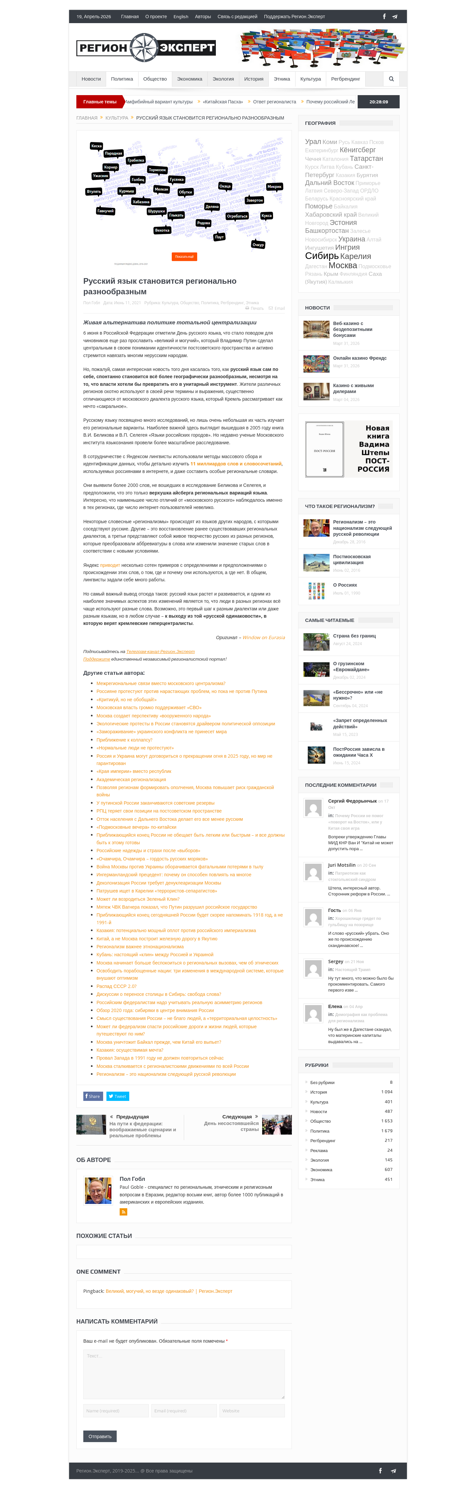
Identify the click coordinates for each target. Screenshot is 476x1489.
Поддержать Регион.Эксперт (294, 16)
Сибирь (322, 255)
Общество (155, 79)
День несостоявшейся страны (231, 1126)
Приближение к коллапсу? (124, 740)
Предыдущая (129, 1117)
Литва (327, 166)
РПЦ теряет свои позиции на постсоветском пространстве (159, 811)
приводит (110, 565)
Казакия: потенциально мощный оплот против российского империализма (176, 930)
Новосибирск (321, 239)
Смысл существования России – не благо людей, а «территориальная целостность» (187, 1018)
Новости (91, 79)
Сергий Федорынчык (352, 801)
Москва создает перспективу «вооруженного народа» (154, 715)
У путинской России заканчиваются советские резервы (156, 803)
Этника (282, 79)
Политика (122, 79)
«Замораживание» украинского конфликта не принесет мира (162, 731)
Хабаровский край (331, 214)
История (253, 79)
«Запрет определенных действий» (360, 723)
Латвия (313, 190)
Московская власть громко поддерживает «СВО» (149, 707)
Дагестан (316, 266)
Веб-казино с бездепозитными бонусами (353, 329)
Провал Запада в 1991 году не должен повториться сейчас (160, 1058)
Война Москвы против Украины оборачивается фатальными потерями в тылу (180, 866)
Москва (343, 265)
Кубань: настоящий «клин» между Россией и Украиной (155, 954)
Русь (344, 142)
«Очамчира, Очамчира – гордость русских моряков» (152, 858)
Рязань (313, 273)
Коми (330, 141)
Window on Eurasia (263, 637)
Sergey (335, 961)
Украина (351, 238)
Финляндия (353, 273)
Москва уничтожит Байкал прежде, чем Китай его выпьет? (159, 1042)
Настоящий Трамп (353, 969)
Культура (310, 79)
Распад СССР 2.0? (117, 986)
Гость (334, 910)
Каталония (336, 159)
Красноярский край (353, 198)
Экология (223, 79)
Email (277, 308)
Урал (313, 141)
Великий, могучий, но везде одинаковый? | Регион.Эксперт (169, 1291)
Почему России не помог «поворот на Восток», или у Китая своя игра (355, 822)
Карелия (355, 256)
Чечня (313, 159)
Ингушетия (319, 247)
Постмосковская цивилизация (352, 559)
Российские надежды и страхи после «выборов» (148, 850)
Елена (335, 1006)
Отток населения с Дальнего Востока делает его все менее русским (170, 819)
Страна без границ (354, 636)
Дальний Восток (329, 182)
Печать (254, 308)
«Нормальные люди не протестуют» (135, 747)
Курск (312, 166)
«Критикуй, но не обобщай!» (127, 699)
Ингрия (347, 247)
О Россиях (345, 585)
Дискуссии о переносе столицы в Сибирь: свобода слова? (159, 994)
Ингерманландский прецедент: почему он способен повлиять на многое (174, 874)
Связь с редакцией (237, 16)
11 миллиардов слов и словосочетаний (236, 463)
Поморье (319, 205)
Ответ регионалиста (288, 101)
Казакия (345, 175)
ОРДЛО (369, 190)
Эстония (343, 222)
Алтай (374, 239)
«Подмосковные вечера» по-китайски (137, 827)
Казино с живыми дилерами (353, 388)
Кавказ (359, 142)
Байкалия (346, 206)
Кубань (344, 166)
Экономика (189, 79)
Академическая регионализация (131, 779)
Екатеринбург (321, 150)
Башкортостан (327, 230)
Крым (331, 273)
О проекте (156, 16)
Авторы (203, 16)
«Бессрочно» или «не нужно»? (357, 695)
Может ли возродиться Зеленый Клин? (138, 899)
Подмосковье (374, 266)
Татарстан (366, 158)
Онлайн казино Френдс (360, 358)
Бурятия (367, 175)
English (181, 16)
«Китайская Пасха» (237, 101)
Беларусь (316, 198)
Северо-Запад (341, 190)
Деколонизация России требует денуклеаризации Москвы (159, 883)
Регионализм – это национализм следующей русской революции (166, 1074)
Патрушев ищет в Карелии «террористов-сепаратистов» (157, 891)
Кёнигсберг (358, 149)
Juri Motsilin (342, 865)
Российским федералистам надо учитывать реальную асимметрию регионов (179, 1002)
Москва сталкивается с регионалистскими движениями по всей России (173, 1066)
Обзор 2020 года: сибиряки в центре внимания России (155, 1010)
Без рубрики (322, 1082)
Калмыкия (340, 281)
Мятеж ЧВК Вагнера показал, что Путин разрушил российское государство (177, 907)
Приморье (367, 183)
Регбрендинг (345, 79)
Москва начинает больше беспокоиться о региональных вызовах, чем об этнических (187, 963)
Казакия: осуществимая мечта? (130, 1050)
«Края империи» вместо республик (134, 771)
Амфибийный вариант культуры (173, 101)
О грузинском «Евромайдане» (351, 666)
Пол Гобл (91, 302)
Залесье (360, 231)
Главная (130, 16)
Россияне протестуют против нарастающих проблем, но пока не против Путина (182, 691)
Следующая (240, 1116)
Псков (376, 142)
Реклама (319, 1150)
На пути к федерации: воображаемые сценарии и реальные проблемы (142, 1129)
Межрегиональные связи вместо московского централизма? (161, 683)
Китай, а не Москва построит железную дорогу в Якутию (157, 938)
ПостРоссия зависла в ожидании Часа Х (359, 752)
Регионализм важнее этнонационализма (140, 946)
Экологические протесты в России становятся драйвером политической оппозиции (186, 723)
